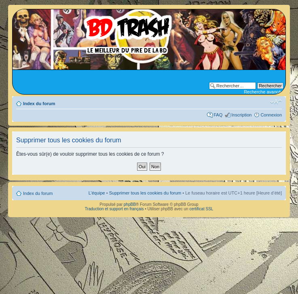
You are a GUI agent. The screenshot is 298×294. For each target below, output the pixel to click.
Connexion (271, 114)
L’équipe (97, 192)
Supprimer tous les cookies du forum (145, 192)
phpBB (130, 204)
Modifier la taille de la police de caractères (276, 102)
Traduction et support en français (114, 209)
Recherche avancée (263, 91)
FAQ (217, 114)
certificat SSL (201, 209)
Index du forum (39, 103)
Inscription (241, 114)
